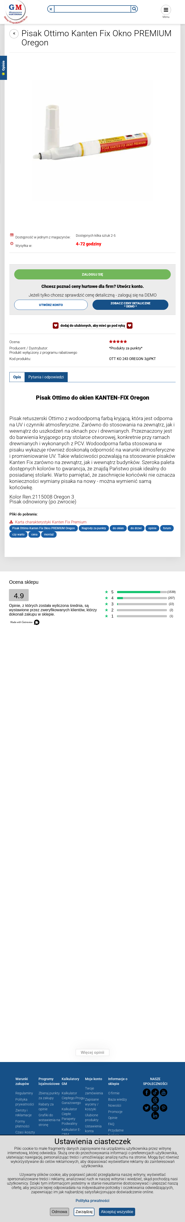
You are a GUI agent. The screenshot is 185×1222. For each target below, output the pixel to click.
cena (34, 534)
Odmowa (59, 1212)
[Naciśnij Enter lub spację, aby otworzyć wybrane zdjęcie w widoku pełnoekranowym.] (92, 140)
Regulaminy (24, 1093)
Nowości (114, 1105)
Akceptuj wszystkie (117, 1212)
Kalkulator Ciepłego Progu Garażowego (73, 1098)
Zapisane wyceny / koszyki (92, 1104)
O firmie (113, 1093)
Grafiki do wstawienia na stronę (49, 1120)
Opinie (112, 1118)
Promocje (115, 1112)
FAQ (111, 1124)
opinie (152, 528)
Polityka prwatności (92, 1200)
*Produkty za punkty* (125, 348)
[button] (51, 9)
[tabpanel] (92, 466)
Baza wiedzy (117, 1099)
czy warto (18, 534)
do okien (118, 528)
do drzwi (136, 528)
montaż (49, 534)
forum (167, 528)
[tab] (17, 377)
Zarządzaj (84, 1212)
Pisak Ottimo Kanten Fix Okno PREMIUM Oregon (43, 528)
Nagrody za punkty (94, 528)
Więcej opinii (92, 1052)
